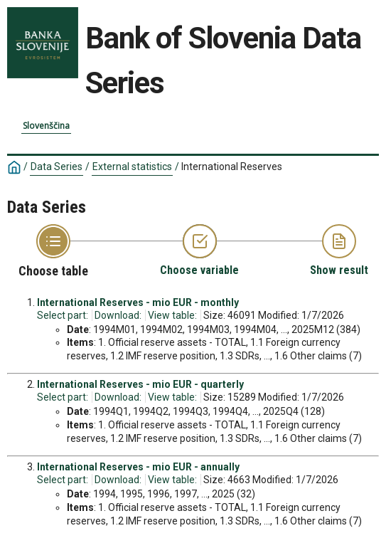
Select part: (62, 315)
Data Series (56, 166)
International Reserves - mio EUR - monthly (138, 302)
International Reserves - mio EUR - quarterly (140, 384)
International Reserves (231, 166)
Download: (118, 315)
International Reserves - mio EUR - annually (138, 467)
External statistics (132, 166)
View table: (172, 315)
